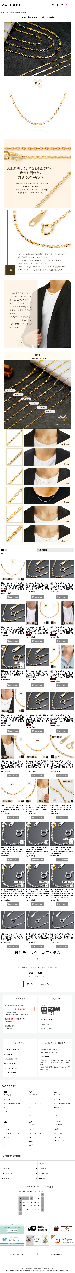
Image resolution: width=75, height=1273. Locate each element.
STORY (30, 984)
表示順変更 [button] (42, 550)
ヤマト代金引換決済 (47, 1019)
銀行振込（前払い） (47, 1029)
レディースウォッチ (59, 1133)
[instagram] (66, 4)
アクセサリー (57, 1137)
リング (6, 1111)
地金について (10, 1063)
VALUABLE (12, 5)
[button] (73, 5)
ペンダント (7, 1099)
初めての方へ (57, 1163)
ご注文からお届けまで (12, 1050)
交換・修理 (9, 1054)
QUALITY (45, 984)
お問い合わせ (45, 1056)
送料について (19, 1179)
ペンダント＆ (12, 1104)
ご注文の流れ (57, 1168)
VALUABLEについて (12, 1059)
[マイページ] (57, 4)
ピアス (6, 1107)
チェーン (31, 1107)
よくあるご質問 (10, 1073)
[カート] (62, 4)
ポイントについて (19, 1173)
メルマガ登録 (19, 1168)
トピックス (19, 1163)
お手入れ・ (12, 1068)
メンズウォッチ (58, 1129)
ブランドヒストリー (59, 1141)
